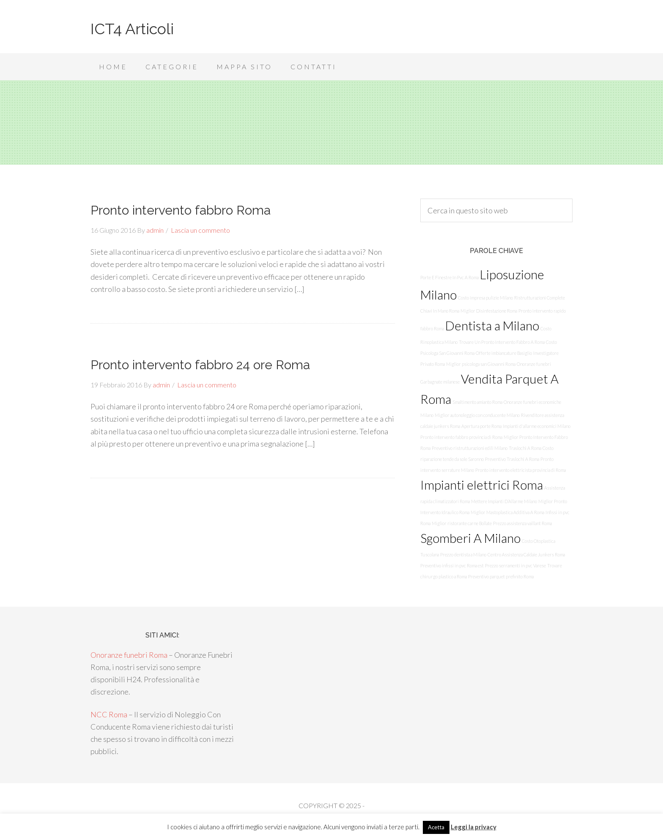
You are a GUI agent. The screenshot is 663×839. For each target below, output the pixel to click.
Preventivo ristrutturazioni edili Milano (469, 448)
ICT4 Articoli (132, 29)
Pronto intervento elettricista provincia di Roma (520, 470)
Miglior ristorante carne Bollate (462, 523)
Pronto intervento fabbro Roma (180, 210)
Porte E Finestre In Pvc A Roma (449, 277)
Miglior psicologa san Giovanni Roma (480, 364)
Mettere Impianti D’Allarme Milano (504, 501)
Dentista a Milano (492, 325)
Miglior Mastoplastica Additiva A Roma (507, 512)
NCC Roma (108, 714)
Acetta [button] (436, 827)
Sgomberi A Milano (470, 538)
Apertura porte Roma (481, 426)
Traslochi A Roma (525, 448)
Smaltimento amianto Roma (477, 402)
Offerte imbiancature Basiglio (504, 353)
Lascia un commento (200, 230)
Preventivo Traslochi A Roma (512, 459)
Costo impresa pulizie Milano (485, 297)
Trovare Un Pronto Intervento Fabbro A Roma (502, 342)
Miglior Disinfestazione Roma (488, 310)
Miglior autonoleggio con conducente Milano (477, 415)
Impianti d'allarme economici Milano (536, 426)
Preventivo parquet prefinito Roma (501, 576)
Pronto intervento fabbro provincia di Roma (461, 437)
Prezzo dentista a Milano (463, 554)
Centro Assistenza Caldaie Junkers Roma (526, 554)
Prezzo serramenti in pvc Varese (515, 565)
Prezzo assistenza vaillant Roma (522, 523)
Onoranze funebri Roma (128, 654)
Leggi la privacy (473, 827)
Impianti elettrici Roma (481, 484)
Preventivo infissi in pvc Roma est (452, 565)
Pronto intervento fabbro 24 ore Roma (200, 364)
